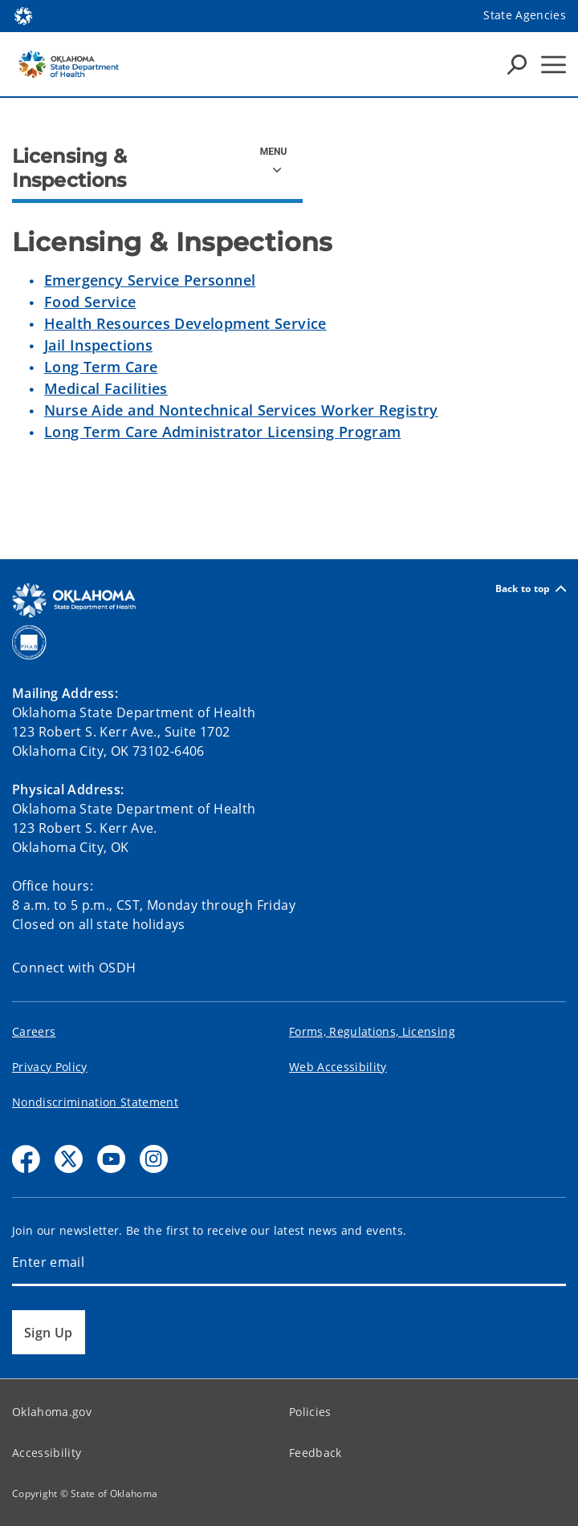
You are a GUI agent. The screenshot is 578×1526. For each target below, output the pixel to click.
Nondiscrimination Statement (95, 1102)
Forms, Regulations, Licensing (372, 1031)
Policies (310, 1411)
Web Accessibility (338, 1066)
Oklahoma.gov (52, 1411)
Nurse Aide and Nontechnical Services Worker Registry (241, 410)
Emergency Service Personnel (149, 280)
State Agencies (524, 14)
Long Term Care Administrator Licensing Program (222, 431)
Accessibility (46, 1452)
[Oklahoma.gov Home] (23, 14)
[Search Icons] (517, 64)
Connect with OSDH (74, 967)
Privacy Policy (50, 1066)
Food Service (90, 301)
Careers (33, 1031)
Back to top (530, 588)
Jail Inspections (98, 345)
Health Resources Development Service (185, 323)
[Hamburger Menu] (553, 64)
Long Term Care (100, 366)
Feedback (315, 1452)
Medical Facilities (106, 388)
